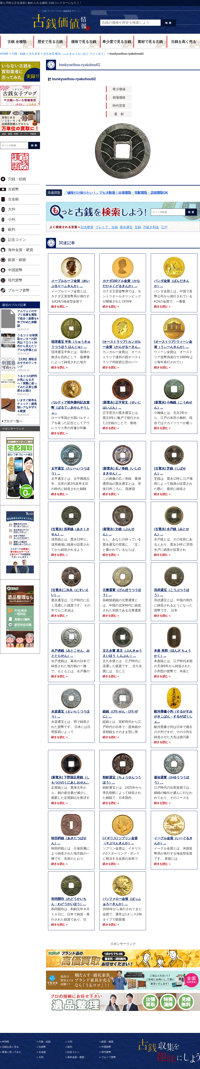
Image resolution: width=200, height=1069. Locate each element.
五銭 (138, 227)
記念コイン (17, 240)
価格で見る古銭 (83, 42)
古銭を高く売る (183, 42)
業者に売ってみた (11, 1052)
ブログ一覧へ (13, 421)
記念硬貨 (87, 227)
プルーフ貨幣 (19, 290)
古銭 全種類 (16, 42)
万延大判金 (151, 227)
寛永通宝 (126, 227)
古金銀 (13, 199)
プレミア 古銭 (106, 227)
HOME (5, 1041)
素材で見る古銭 (150, 42)
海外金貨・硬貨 (20, 250)
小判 (11, 220)
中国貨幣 (15, 270)
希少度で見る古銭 (116, 42)
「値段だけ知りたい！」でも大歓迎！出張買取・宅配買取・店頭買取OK (116, 192)
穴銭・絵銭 (17, 179)
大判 (11, 209)
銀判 (11, 229)
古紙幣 (13, 189)
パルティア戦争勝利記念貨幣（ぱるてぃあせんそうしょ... (70, 407)
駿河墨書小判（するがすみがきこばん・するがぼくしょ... (173, 716)
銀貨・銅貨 (17, 260)
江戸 (164, 227)
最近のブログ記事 (14, 305)
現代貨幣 (15, 280)
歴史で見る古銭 (50, 42)
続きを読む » (59, 306)
